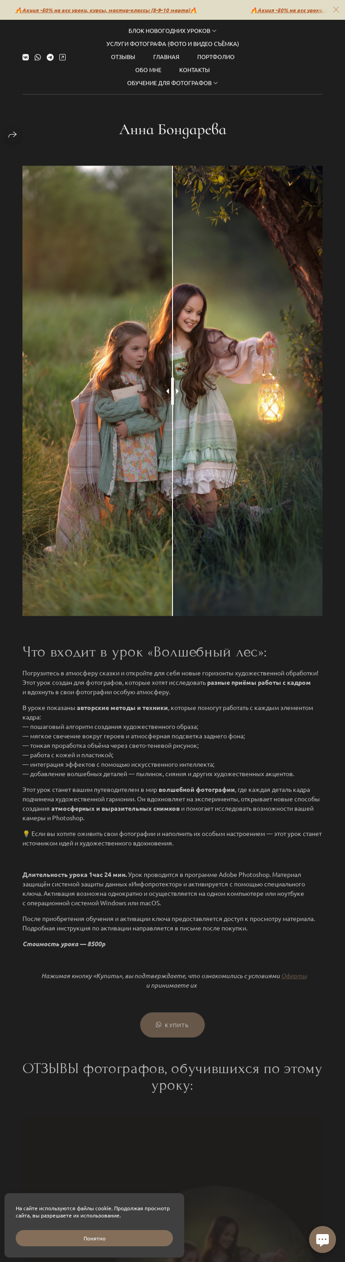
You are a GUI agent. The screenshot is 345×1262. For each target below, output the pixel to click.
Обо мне (148, 64)
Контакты (194, 64)
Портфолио (215, 51)
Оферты (294, 981)
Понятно (95, 1238)
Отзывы (123, 51)
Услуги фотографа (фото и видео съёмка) (172, 38)
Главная (166, 51)
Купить (172, 1030)
